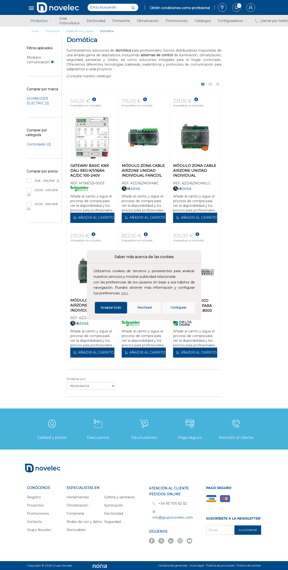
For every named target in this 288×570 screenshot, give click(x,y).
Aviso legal (197, 565)
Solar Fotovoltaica (69, 20)
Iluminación (113, 505)
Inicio (35, 31)
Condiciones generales (173, 565)
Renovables (76, 530)
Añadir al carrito (93, 217)
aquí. (124, 293)
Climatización (148, 21)
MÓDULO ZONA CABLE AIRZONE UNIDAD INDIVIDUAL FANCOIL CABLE (143, 171)
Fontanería (121, 21)
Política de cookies (249, 565)
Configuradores (233, 21)
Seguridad (112, 522)
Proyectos (35, 505)
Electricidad (95, 21)
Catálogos (203, 21)
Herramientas (78, 497)
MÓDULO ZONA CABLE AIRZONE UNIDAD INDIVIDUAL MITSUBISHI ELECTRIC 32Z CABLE (194, 171)
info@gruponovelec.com (173, 517)
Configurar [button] (178, 307)
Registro (34, 497)
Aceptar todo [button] (111, 307)
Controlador (36, 144)
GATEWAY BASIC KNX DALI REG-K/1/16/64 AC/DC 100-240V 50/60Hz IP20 (89, 171)
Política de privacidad (220, 565)
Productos (41, 21)
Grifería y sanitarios (119, 497)
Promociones (177, 21)
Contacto (34, 522)
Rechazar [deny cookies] (145, 307)
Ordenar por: (76, 379)
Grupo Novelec (39, 530)
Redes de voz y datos (80, 31)
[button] (131, 294)
